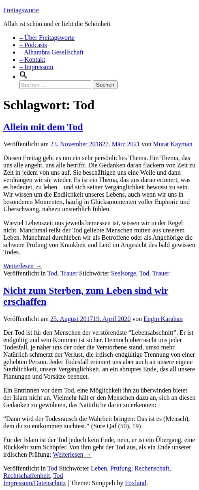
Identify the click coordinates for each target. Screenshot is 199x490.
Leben (99, 468)
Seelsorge (123, 273)
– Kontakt (32, 59)
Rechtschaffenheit (26, 475)
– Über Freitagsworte (47, 37)
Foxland (135, 482)
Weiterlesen (22, 265)
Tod (52, 273)
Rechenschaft (152, 468)
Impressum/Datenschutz (34, 482)
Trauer (68, 273)
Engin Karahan (162, 318)
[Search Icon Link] (23, 76)
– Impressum (36, 66)
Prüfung (120, 468)
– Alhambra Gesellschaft (51, 52)
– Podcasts (33, 44)
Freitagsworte (21, 10)
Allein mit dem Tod (43, 126)
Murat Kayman (172, 144)
